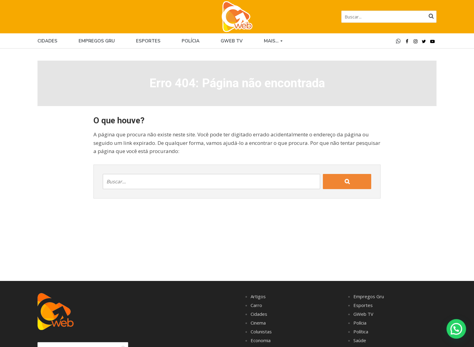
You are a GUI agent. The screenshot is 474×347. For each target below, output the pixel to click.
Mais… (271, 41)
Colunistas (261, 332)
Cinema (258, 323)
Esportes (148, 41)
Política (360, 332)
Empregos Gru (97, 41)
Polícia (191, 41)
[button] (456, 329)
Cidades (47, 41)
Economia (261, 340)
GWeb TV (363, 314)
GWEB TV (232, 41)
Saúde (359, 340)
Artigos (258, 296)
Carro (256, 305)
